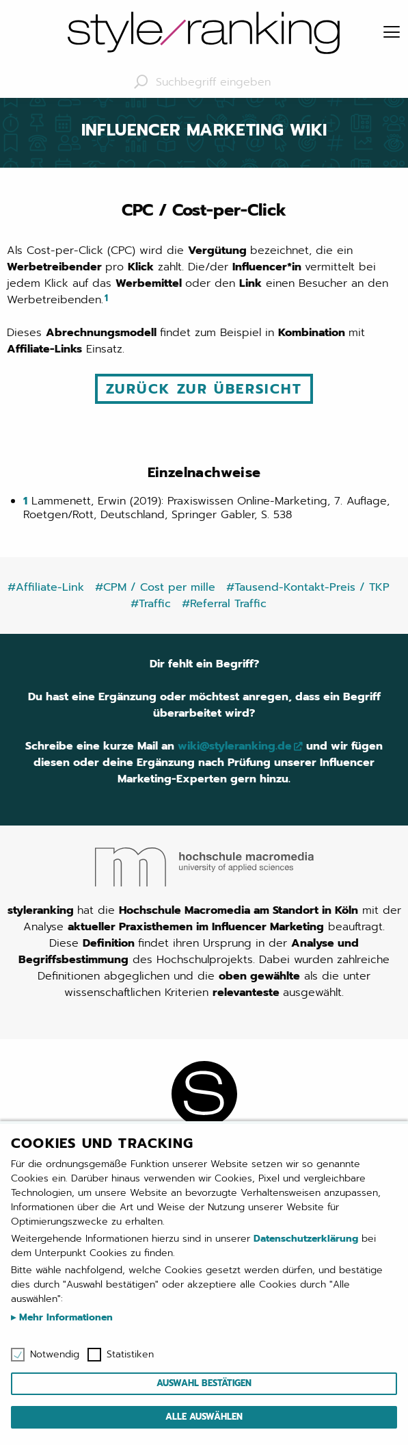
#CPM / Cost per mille (155, 587)
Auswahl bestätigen (204, 1383)
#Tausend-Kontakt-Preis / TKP (308, 587)
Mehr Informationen (64, 1317)
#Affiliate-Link (46, 587)
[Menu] (391, 33)
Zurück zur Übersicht (204, 389)
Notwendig (54, 1354)
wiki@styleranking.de (235, 746)
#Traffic (151, 604)
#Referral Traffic (224, 604)
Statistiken (130, 1354)
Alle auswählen (204, 1416)
